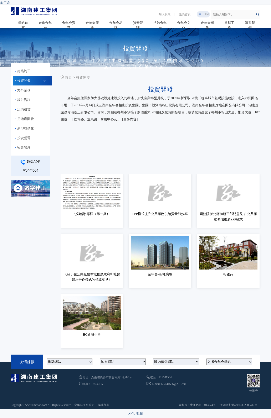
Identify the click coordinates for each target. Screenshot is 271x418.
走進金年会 (45, 25)
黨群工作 (229, 25)
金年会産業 (92, 25)
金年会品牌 (116, 25)
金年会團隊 (207, 25)
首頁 (68, 77)
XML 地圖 (135, 413)
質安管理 (138, 25)
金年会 (5, 2)
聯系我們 (250, 25)
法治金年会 (160, 25)
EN (207, 14)
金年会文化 (183, 25)
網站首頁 (23, 25)
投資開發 (83, 77)
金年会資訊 (68, 25)
